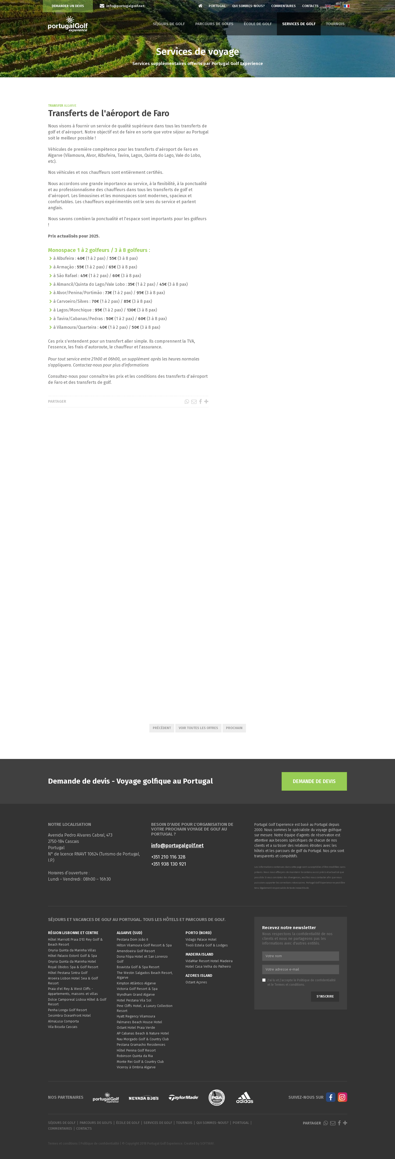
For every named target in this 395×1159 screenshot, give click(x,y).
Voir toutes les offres (198, 728)
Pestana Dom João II (132, 939)
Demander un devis (68, 6)
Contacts (310, 6)
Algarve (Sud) (129, 933)
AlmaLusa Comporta (63, 1021)
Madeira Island (199, 954)
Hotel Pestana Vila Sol (134, 1000)
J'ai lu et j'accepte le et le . (299, 982)
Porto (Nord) (199, 933)
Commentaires (283, 6)
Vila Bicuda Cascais (62, 1027)
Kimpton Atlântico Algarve (136, 983)
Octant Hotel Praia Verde (136, 1027)
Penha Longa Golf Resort (67, 1010)
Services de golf (298, 23)
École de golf (258, 23)
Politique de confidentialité (316, 980)
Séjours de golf (169, 23)
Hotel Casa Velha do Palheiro (208, 966)
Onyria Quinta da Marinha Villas (72, 950)
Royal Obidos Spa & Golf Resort (73, 967)
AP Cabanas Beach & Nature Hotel (143, 1033)
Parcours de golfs (214, 23)
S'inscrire (325, 996)
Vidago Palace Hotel (201, 939)
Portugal (217, 6)
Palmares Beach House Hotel (139, 1022)
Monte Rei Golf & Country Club (140, 1062)
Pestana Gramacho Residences (141, 1045)
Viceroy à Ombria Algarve (136, 1067)
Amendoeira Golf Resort (136, 951)
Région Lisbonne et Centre (73, 933)
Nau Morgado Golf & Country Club (143, 1039)
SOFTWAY (207, 1143)
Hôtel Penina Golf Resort (136, 1050)
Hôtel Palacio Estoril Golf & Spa (72, 956)
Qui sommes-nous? (248, 6)
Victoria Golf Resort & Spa (137, 989)
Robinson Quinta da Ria (135, 1056)
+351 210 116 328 (168, 857)
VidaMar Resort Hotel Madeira (209, 961)
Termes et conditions (289, 985)
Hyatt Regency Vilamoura (136, 1016)
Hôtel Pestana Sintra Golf (67, 973)
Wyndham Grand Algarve (136, 994)
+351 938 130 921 (168, 864)
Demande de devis (314, 781)
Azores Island (199, 975)
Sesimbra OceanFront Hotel (69, 1015)
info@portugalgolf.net (177, 846)
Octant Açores (196, 982)
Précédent (162, 728)
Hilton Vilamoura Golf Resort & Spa (144, 945)
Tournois (335, 23)
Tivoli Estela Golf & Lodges (207, 945)
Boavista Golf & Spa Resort (138, 967)
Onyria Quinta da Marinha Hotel (72, 961)
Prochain (234, 728)
